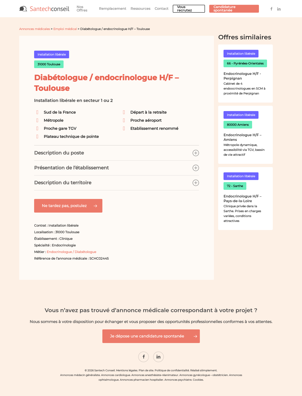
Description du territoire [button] (116, 183)
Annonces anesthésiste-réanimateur (154, 374)
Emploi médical (65, 29)
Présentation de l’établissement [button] (116, 168)
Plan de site (146, 369)
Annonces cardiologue (115, 374)
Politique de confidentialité (172, 369)
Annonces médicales (34, 29)
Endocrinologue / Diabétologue (71, 252)
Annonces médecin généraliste (80, 374)
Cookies (198, 378)
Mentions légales (126, 369)
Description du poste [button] (116, 153)
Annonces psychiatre (178, 378)
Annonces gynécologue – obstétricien (203, 374)
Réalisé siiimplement (203, 369)
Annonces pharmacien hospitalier (141, 378)
